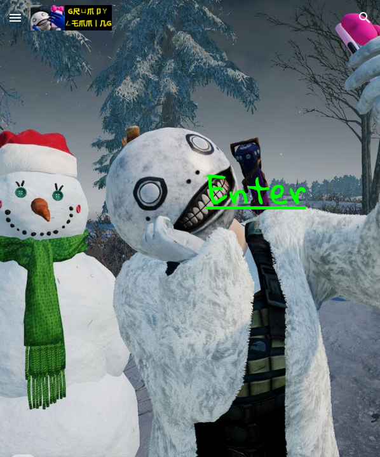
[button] (15, 17)
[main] (190, 229)
